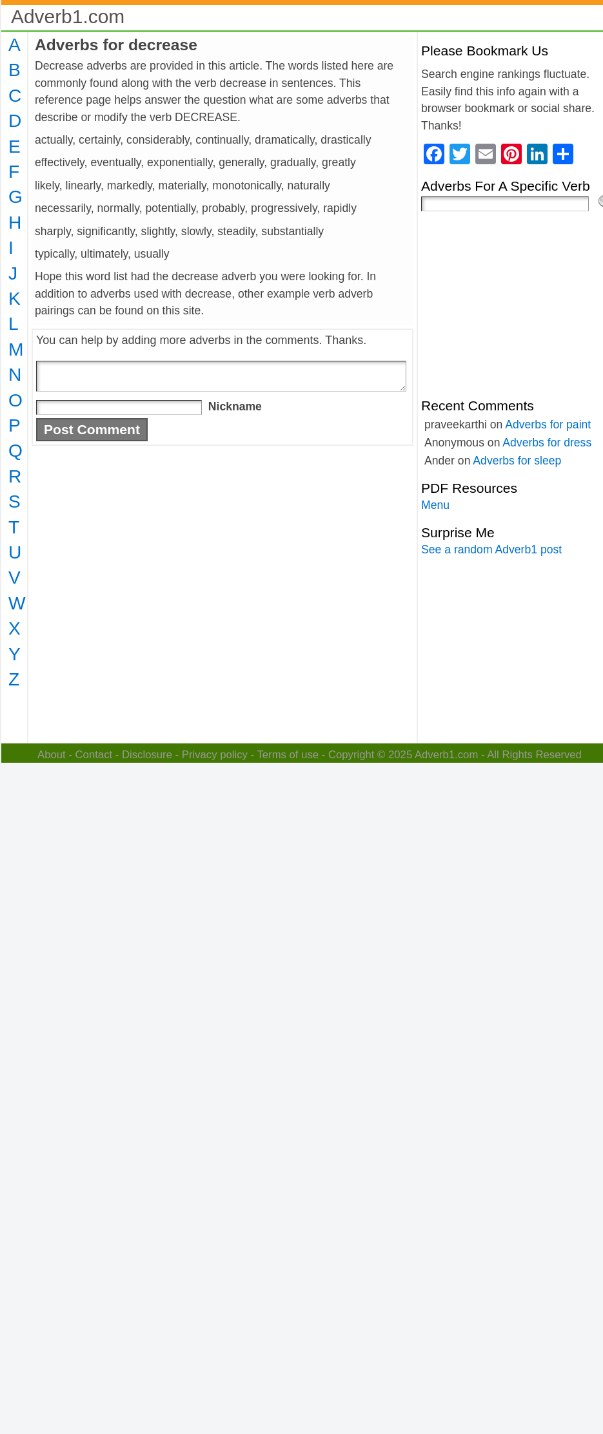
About (51, 755)
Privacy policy (215, 755)
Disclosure (147, 755)
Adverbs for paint (548, 424)
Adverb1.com (67, 16)
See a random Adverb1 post (491, 549)
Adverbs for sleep (517, 460)
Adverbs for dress (546, 442)
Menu (435, 505)
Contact (94, 755)
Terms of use (288, 755)
